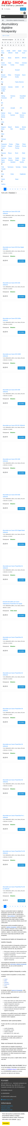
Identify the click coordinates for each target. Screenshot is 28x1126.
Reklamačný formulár (6, 1109)
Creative (22, 64)
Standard (12, 162)
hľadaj (23, 9)
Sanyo (10, 158)
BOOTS (17, 57)
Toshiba (25, 167)
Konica (24, 113)
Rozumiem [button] (6, 1123)
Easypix (3, 75)
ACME (8, 51)
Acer (2, 51)
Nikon (2, 134)
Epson (24, 75)
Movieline (22, 129)
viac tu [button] (19, 1119)
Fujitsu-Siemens (19, 82)
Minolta (24, 127)
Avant (23, 52)
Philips (17, 144)
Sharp (23, 158)
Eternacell (3, 77)
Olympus (3, 139)
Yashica (3, 184)
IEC (2, 103)
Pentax (11, 144)
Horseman (4, 98)
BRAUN (24, 57)
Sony (23, 160)
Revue (10, 153)
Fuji (2, 82)
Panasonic (4, 144)
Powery (10, 146)
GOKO (17, 87)
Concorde (3, 64)
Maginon (3, 127)
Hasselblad (23, 96)
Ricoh (16, 153)
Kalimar (3, 113)
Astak (16, 52)
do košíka (21, 225)
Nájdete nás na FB (6, 1099)
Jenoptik (12, 108)
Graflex (3, 91)
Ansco (25, 51)
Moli (11, 129)
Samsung (3, 158)
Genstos (10, 87)
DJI (2, 70)
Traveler (3, 169)
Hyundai (22, 98)
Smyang (10, 160)
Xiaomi (3, 179)
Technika (18, 167)
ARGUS (10, 52)
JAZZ (2, 108)
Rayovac (3, 153)
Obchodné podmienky (7, 1106)
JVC (21, 108)
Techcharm (10, 167)
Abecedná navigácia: (7, 39)
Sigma (3, 160)
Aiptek (19, 51)
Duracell (17, 70)
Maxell (10, 127)
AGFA (14, 51)
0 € (22, 13)
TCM (2, 167)
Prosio (3, 148)
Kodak (17, 113)
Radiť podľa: (4, 192)
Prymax (17, 148)
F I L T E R (6, 35)
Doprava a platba (5, 1108)
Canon (3, 63)
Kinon (9, 113)
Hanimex (12, 96)
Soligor (17, 160)
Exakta (17, 77)
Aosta (2, 52)
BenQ (9, 57)
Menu (3, 16)
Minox (2, 129)
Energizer (17, 75)
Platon (24, 144)
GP (23, 87)
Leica (2, 122)
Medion (17, 127)
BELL (2, 57)
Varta (2, 174)
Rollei (23, 153)
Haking (3, 96)
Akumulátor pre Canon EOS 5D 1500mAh (14, 425)
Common (24, 63)
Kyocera (12, 115)
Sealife (17, 158)
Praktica (17, 146)
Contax (12, 64)
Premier (24, 146)
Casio (9, 63)
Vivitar (12, 174)
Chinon (17, 63)
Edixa (9, 75)
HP (11, 98)
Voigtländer (23, 174)
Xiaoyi (16, 179)
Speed (3, 162)
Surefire (22, 162)
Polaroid (3, 146)
